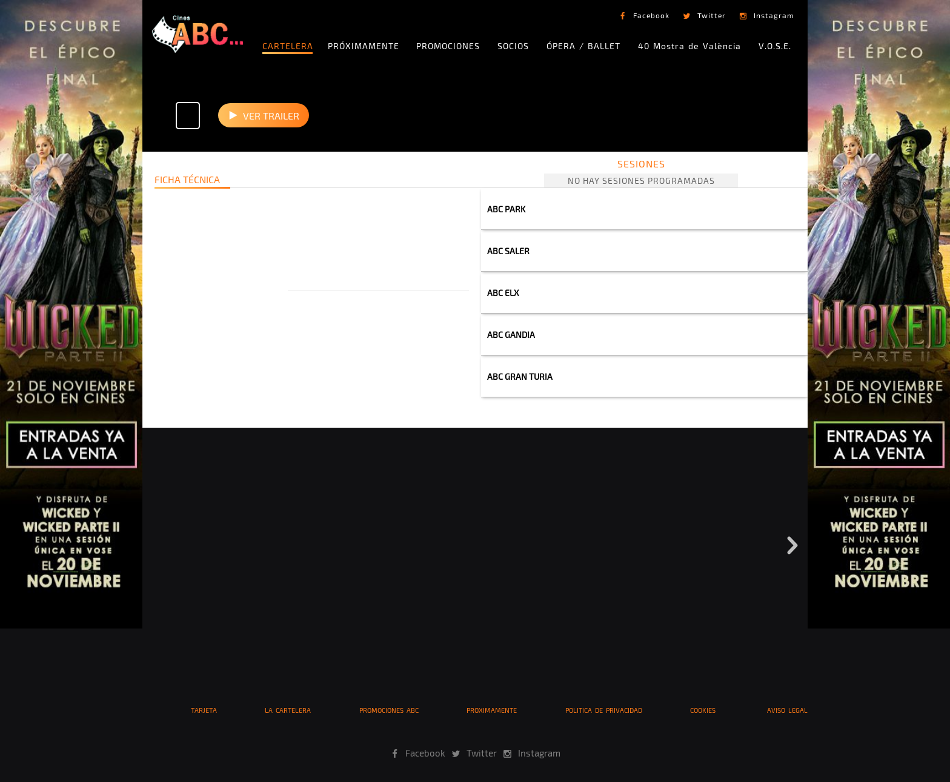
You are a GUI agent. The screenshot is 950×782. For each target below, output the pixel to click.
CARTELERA (287, 46)
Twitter (711, 15)
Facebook (651, 15)
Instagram (774, 15)
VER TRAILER (271, 115)
